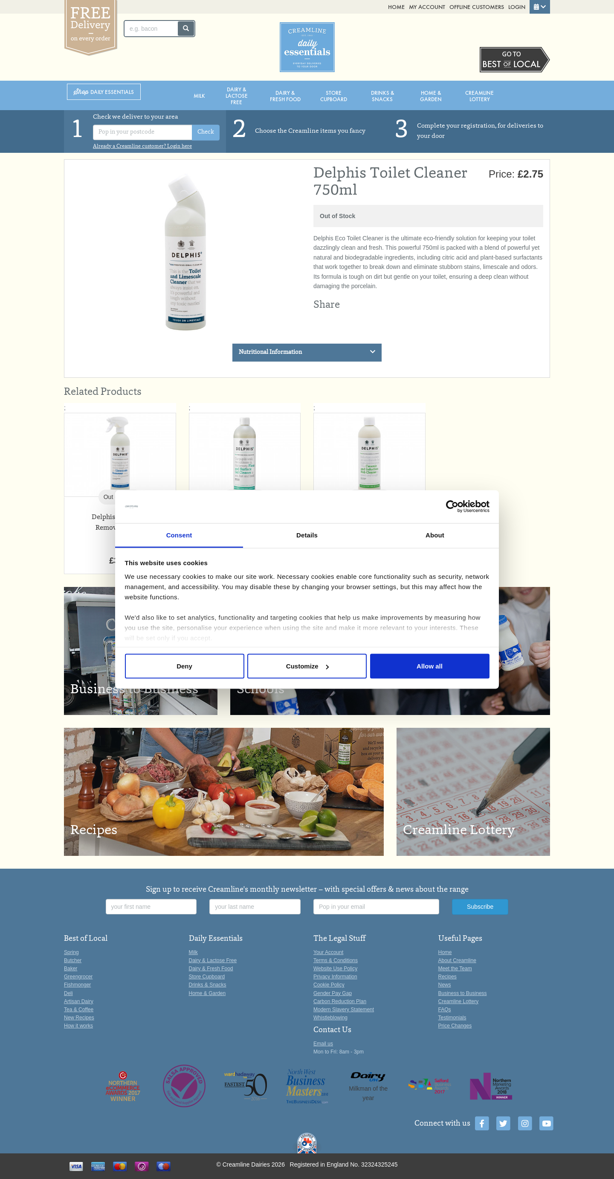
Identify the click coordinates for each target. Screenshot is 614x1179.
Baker (70, 969)
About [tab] (435, 534)
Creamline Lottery (479, 95)
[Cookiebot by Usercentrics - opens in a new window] (452, 506)
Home (396, 7)
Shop (104, 92)
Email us (323, 1044)
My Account (427, 7)
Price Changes (455, 1026)
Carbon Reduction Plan (339, 1001)
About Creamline (457, 960)
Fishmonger (77, 985)
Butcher (72, 960)
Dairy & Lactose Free (237, 95)
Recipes (447, 977)
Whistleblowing (330, 1018)
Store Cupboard (333, 95)
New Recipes (79, 1018)
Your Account (328, 952)
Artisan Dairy (78, 1001)
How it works (78, 1026)
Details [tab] (307, 534)
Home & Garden (431, 95)
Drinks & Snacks (382, 95)
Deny (184, 666)
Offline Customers (476, 7)
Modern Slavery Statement (343, 1010)
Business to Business (462, 993)
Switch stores (515, 60)
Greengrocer (78, 977)
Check (205, 133)
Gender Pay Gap (332, 993)
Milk (199, 95)
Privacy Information (335, 977)
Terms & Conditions (335, 960)
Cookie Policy (329, 985)
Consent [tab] (179, 534)
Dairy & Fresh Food (285, 95)
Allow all (430, 666)
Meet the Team (455, 969)
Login (516, 7)
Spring (71, 952)
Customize (307, 666)
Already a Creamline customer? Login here (142, 146)
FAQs (444, 1010)
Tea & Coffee (78, 1010)
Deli (68, 993)
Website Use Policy (335, 969)
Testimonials (452, 1018)
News (444, 985)
